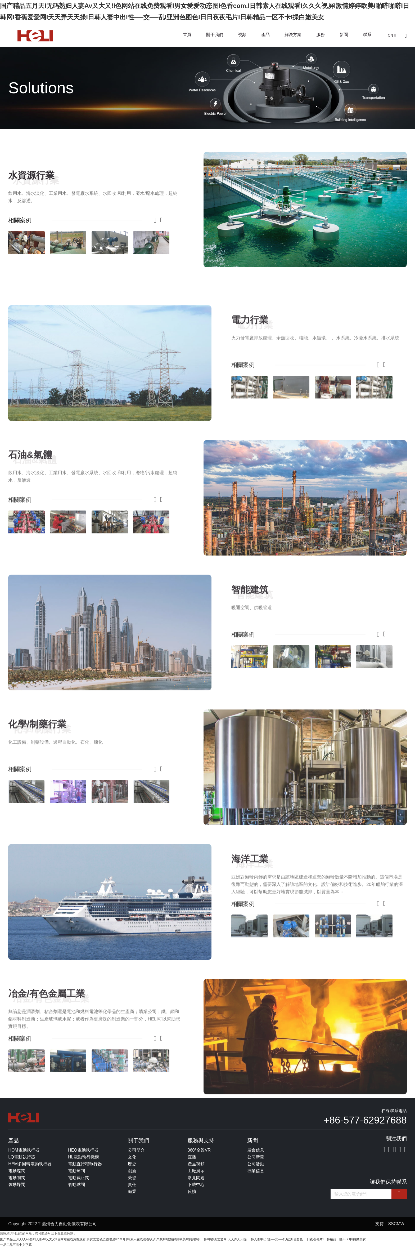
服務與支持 (201, 1140)
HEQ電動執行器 (83, 1150)
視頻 (242, 34)
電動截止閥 (78, 1177)
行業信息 (255, 1171)
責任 (132, 1184)
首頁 (187, 34)
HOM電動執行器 (23, 1150)
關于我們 (214, 34)
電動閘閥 (16, 1177)
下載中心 (196, 1184)
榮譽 (132, 1177)
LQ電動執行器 (21, 1157)
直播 (192, 1157)
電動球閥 (76, 1171)
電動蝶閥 (16, 1171)
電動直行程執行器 (85, 1164)
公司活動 (255, 1164)
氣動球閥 (76, 1184)
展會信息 (255, 1150)
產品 (265, 34)
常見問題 (196, 1177)
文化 (132, 1157)
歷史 (132, 1164)
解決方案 (293, 34)
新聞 (344, 34)
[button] (152, 220)
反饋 (192, 1191)
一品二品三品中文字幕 (16, 1245)
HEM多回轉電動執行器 (30, 1164)
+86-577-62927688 (365, 1120)
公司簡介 (136, 1150)
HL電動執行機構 (83, 1157)
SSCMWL (397, 1224)
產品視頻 (196, 1164)
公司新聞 (255, 1157)
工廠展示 (196, 1171)
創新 (132, 1171)
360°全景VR (199, 1150)
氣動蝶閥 (16, 1184)
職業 (132, 1191)
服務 (320, 34)
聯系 (367, 34)
